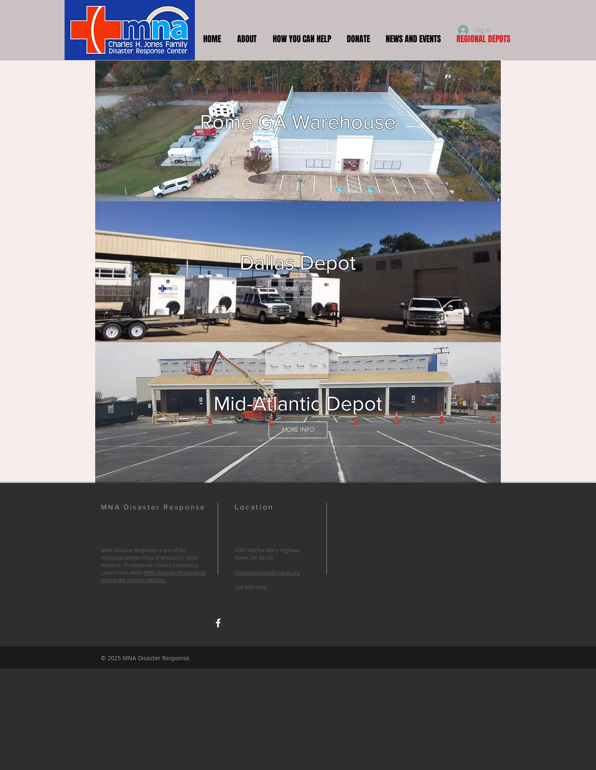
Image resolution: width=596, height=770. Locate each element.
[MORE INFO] (298, 289)
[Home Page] (298, 148)
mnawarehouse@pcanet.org (267, 572)
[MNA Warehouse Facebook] (218, 623)
